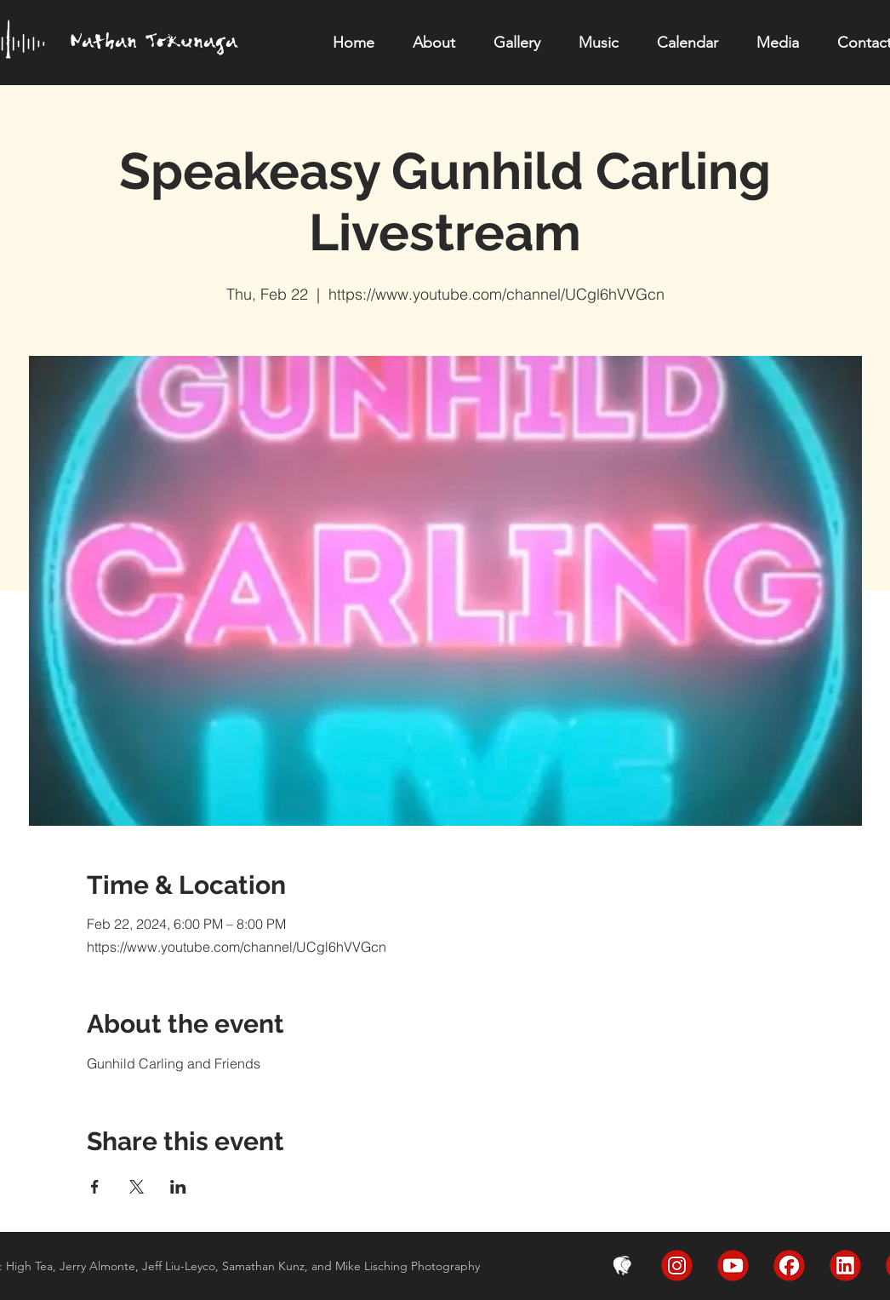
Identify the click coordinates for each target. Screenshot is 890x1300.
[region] (165, 49)
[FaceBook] (789, 1265)
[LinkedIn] (845, 1265)
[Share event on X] (136, 1187)
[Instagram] (676, 1265)
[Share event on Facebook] (95, 1187)
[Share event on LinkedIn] (178, 1187)
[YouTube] (733, 1265)
